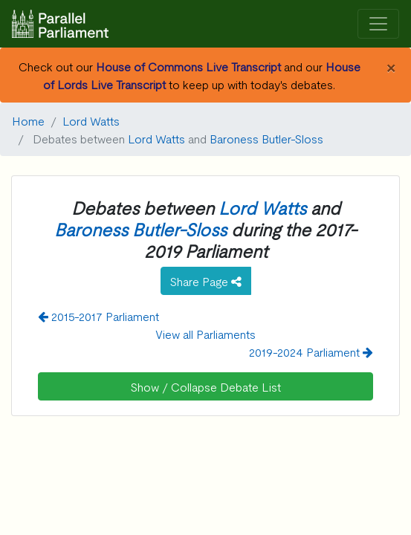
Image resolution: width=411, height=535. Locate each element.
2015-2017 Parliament (98, 316)
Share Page (206, 281)
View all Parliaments (205, 333)
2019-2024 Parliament (311, 351)
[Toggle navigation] (378, 24)
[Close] (390, 66)
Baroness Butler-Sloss (266, 138)
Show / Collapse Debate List (206, 386)
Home (28, 120)
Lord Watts (91, 120)
